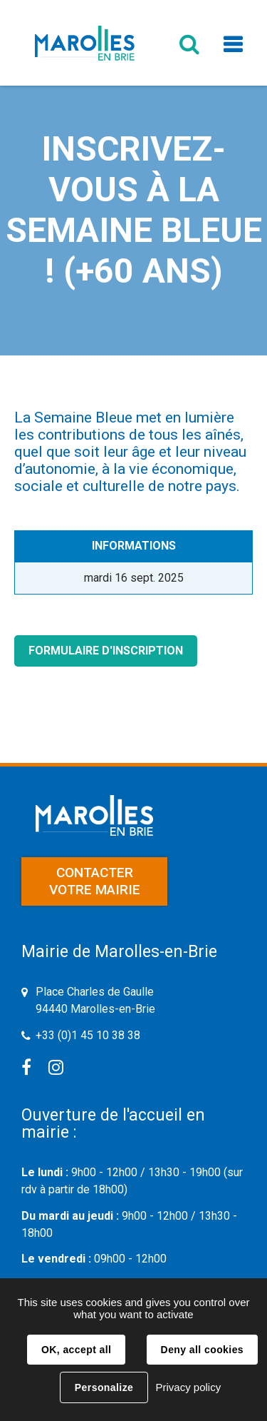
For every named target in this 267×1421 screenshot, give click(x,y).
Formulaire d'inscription (105, 650)
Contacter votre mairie (94, 881)
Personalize (104, 1387)
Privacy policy (188, 1387)
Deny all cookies (202, 1349)
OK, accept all (76, 1349)
